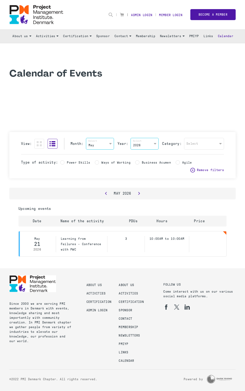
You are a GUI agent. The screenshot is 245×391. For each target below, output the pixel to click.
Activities (47, 36)
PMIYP (194, 36)
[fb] (166, 307)
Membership (145, 36)
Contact (122, 36)
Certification (77, 36)
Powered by (193, 379)
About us (21, 36)
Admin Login (141, 15)
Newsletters (172, 36)
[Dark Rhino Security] (219, 379)
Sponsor (103, 36)
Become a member (213, 14)
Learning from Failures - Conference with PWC (81, 244)
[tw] (177, 307)
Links (208, 36)
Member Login (170, 15)
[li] (187, 307)
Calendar (225, 36)
